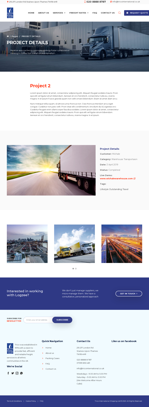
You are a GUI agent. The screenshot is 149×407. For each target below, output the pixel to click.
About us (48, 353)
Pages (15, 36)
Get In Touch (129, 293)
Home (31, 12)
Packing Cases (50, 358)
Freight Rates (79, 12)
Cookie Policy (31, 401)
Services (59, 12)
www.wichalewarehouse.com (117, 178)
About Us (43, 12)
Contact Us (108, 12)
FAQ (95, 12)
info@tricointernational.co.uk (90, 368)
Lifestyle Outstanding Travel (114, 189)
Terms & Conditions (14, 401)
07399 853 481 (83, 363)
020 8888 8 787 (84, 360)
